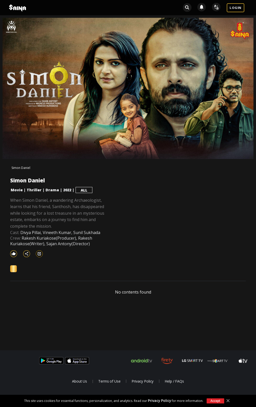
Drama (52, 189)
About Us (79, 381)
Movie (17, 189)
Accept (215, 401)
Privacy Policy (159, 400)
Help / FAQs (174, 381)
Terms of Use (109, 381)
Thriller (34, 189)
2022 (67, 189)
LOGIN (235, 7)
